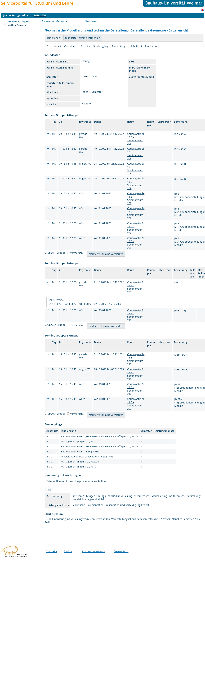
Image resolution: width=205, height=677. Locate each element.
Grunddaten (71, 46)
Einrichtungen (120, 46)
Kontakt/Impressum (93, 551)
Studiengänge (101, 46)
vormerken (76, 253)
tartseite (9, 15)
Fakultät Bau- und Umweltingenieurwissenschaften (76, 481)
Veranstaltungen (18, 21)
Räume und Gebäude (54, 21)
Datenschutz (121, 551)
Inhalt (134, 46)
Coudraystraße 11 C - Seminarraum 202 (135, 213)
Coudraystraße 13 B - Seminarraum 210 (135, 315)
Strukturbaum (148, 46)
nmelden (23, 15)
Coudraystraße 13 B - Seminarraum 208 (135, 138)
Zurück (68, 551)
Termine (86, 46)
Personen (91, 21)
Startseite (21, 25)
